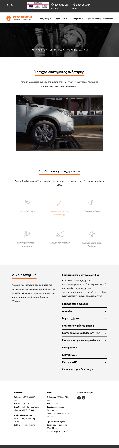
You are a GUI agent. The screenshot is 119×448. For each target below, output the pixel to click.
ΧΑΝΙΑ (74, 8)
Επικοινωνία (108, 18)
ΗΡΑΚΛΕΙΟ (54, 8)
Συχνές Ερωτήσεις (93, 18)
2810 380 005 (62, 4)
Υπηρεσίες (44, 18)
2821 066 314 (83, 4)
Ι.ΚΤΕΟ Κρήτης (75, 18)
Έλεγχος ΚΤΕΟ (59, 18)
